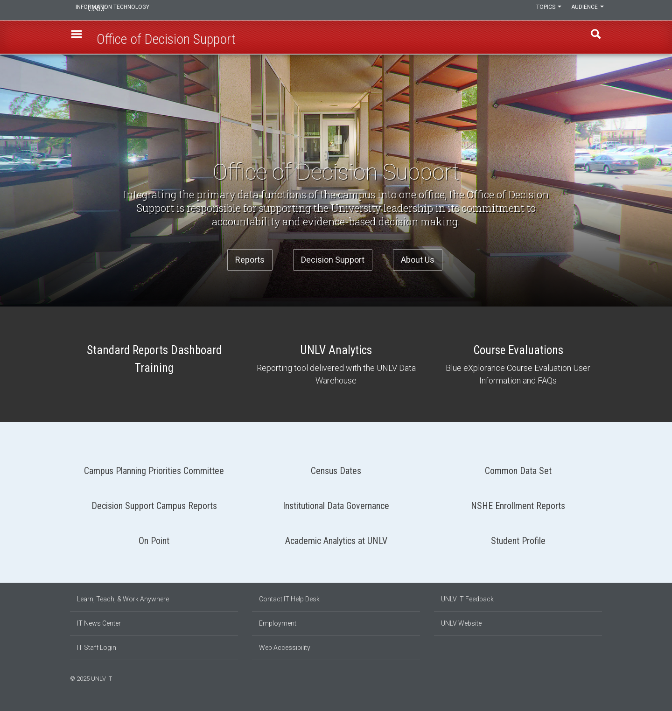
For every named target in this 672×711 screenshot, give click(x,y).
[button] (80, 38)
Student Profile (518, 537)
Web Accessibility (284, 647)
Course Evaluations (518, 364)
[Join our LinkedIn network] (590, 677)
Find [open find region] (592, 38)
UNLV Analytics (336, 364)
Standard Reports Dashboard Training (154, 360)
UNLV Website (461, 623)
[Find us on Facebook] (581, 677)
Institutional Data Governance (336, 502)
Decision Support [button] (332, 260)
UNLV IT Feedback (467, 599)
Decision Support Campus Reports (154, 502)
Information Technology (133, 10)
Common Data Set (518, 467)
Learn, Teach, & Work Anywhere (123, 599)
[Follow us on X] (595, 677)
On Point (154, 537)
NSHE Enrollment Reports (518, 502)
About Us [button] (417, 260)
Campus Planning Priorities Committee (154, 467)
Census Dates (336, 467)
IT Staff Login (96, 647)
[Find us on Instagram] (585, 677)
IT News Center (99, 623)
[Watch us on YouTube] (599, 677)
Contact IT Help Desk (289, 599)
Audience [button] (585, 10)
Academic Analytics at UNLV (336, 537)
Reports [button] (250, 260)
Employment (277, 623)
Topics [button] (542, 10)
